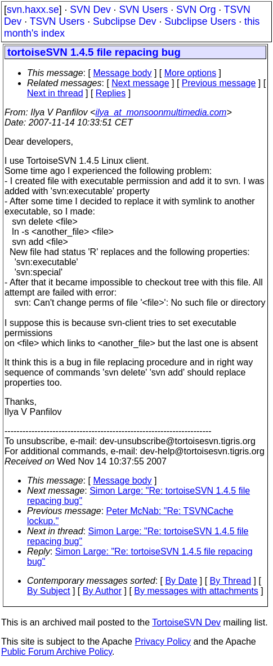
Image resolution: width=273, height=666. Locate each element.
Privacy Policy (163, 641)
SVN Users (143, 9)
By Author (102, 591)
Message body (122, 73)
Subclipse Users (200, 21)
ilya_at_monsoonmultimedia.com (160, 112)
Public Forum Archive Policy (56, 651)
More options (190, 73)
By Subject (48, 591)
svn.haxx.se (33, 9)
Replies (111, 93)
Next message (140, 83)
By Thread (231, 580)
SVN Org (196, 9)
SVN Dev (90, 9)
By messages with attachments (196, 591)
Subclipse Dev (124, 21)
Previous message (219, 83)
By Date (181, 580)
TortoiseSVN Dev (186, 622)
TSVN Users (57, 21)
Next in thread (55, 93)
